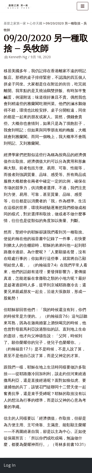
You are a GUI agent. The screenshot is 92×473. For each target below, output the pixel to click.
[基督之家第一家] (18, 6)
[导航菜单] (82, 6)
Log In (9, 465)
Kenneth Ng (18, 57)
